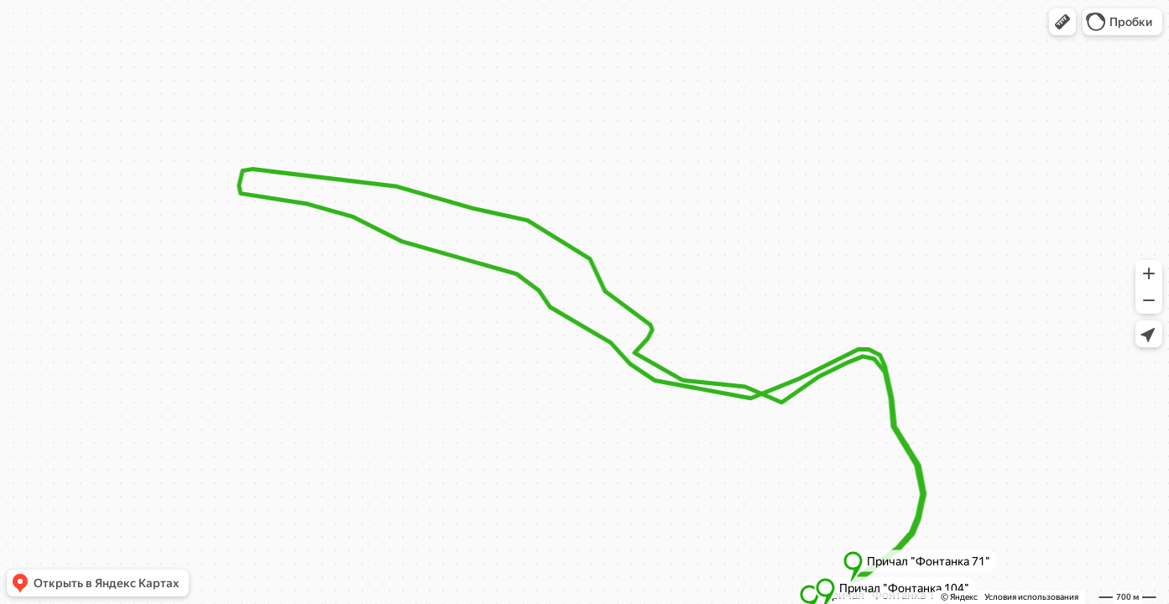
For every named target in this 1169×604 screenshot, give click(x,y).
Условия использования (1031, 596)
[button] (1062, 21)
